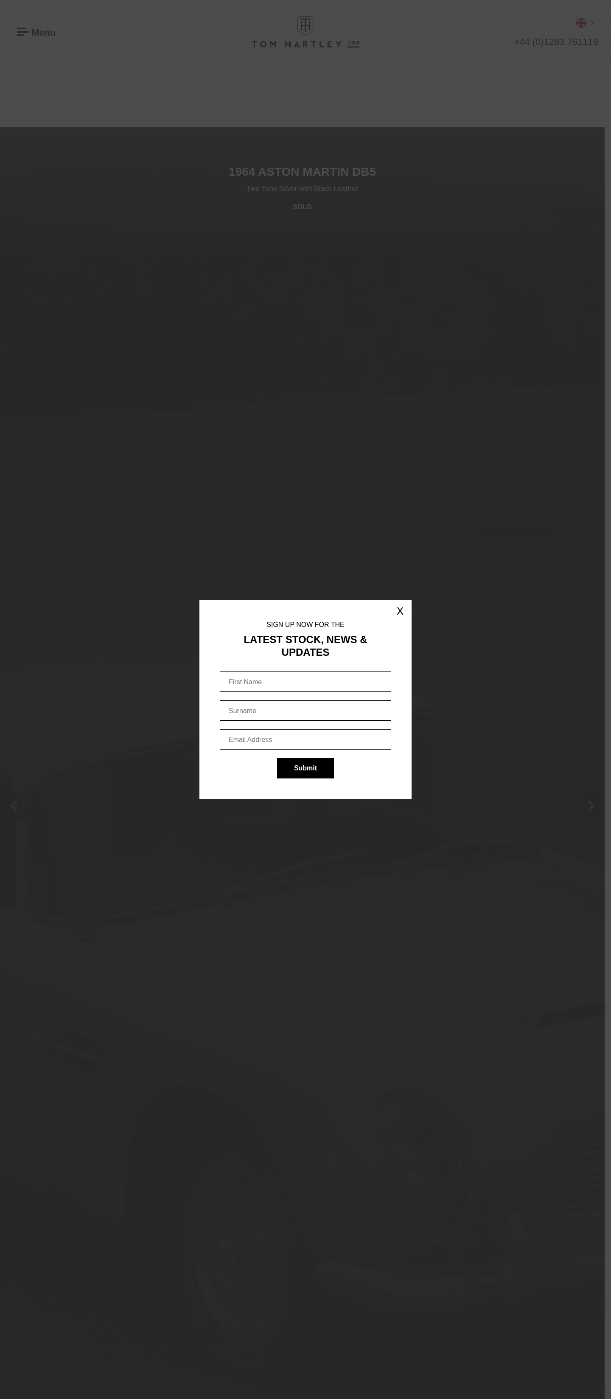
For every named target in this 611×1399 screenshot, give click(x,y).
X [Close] (400, 611)
